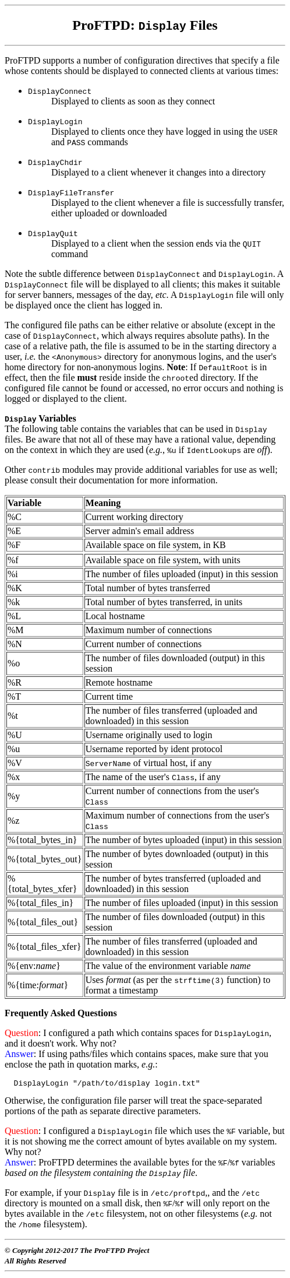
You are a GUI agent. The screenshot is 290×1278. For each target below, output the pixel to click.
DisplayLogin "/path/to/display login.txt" (102, 1084)
